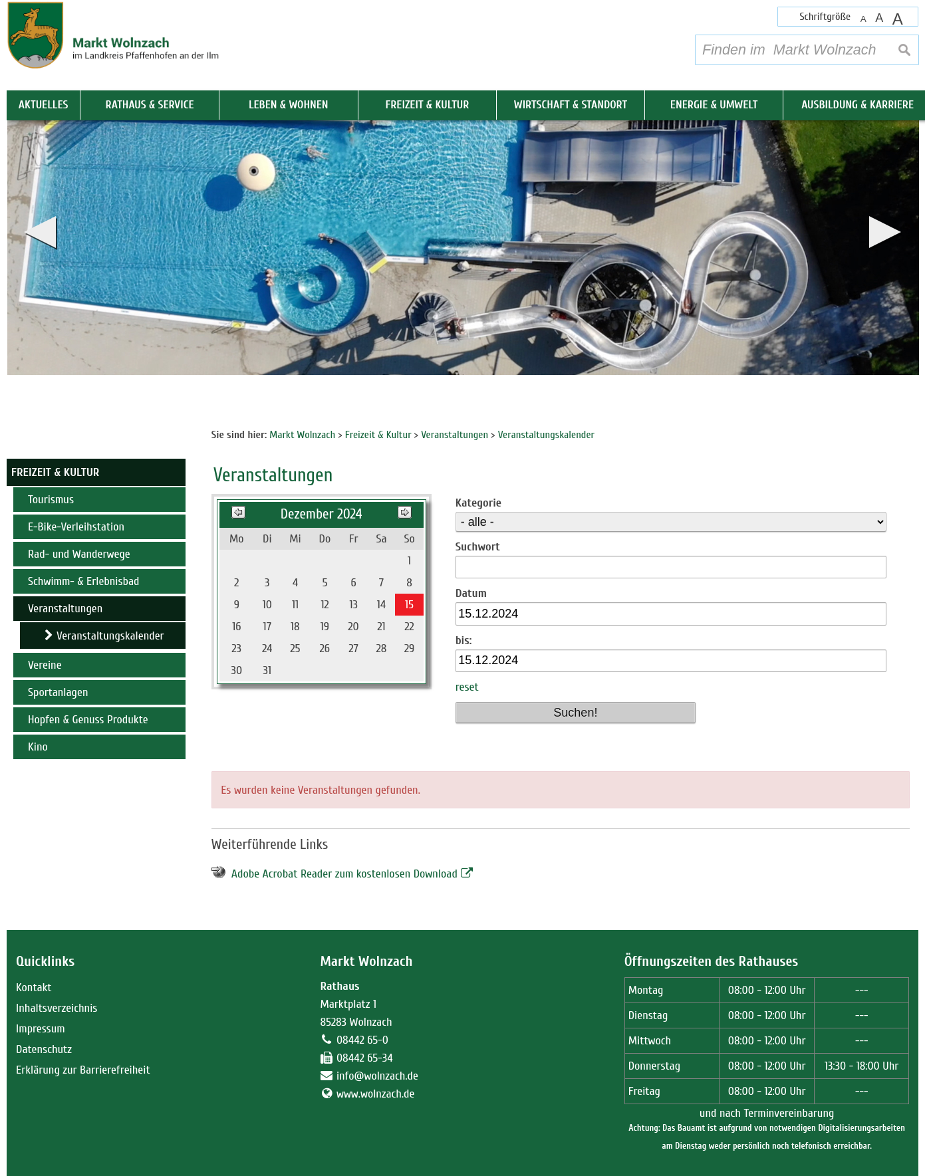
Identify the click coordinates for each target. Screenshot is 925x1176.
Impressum (40, 1029)
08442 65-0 (362, 1040)
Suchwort (478, 547)
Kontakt (33, 988)
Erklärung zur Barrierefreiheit (83, 1070)
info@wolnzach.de (377, 1076)
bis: (464, 640)
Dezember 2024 (321, 514)
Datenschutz (44, 1049)
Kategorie (478, 503)
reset (467, 687)
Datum (471, 593)
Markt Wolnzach (366, 961)
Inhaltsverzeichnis (56, 1008)
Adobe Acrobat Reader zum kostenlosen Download (344, 874)
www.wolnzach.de (375, 1094)
